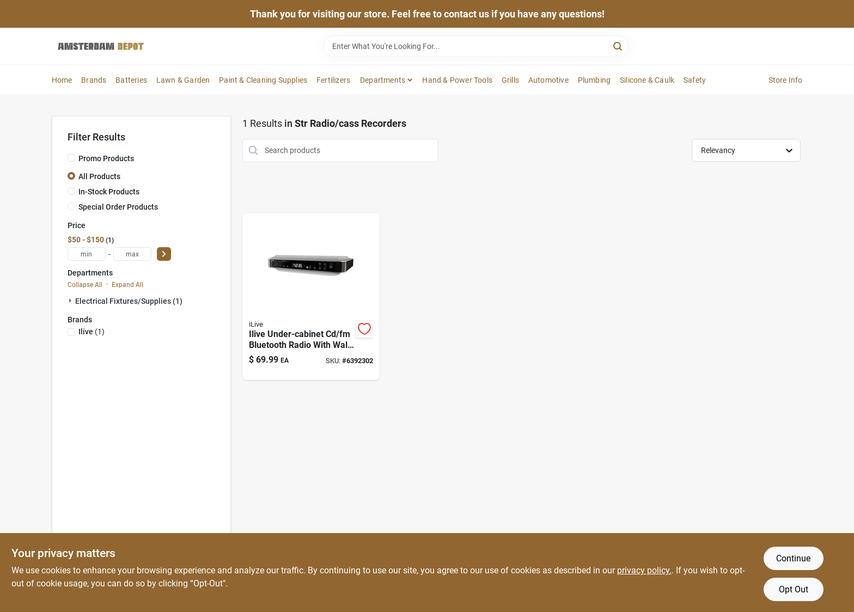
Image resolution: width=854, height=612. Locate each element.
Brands (93, 80)
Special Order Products (118, 207)
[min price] (87, 254)
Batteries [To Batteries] (131, 80)
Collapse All (85, 285)
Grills (510, 80)
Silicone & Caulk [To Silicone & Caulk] (647, 80)
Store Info (785, 80)
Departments (382, 80)
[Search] (618, 45)
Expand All (127, 285)
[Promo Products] (71, 158)
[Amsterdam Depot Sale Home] (101, 46)
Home (62, 80)
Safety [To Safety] (695, 80)
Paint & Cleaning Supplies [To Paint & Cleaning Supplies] (263, 80)
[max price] (132, 254)
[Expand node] (71, 300)
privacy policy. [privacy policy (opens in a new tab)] (644, 570)
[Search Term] (476, 46)
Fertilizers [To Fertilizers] (333, 80)
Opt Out (793, 589)
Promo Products (106, 158)
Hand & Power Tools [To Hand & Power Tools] (457, 80)
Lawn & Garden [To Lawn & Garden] (183, 80)
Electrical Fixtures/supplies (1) (128, 301)
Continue (793, 558)
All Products (99, 176)
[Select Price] (164, 254)
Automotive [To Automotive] (548, 80)
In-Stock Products (108, 191)
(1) (91, 331)
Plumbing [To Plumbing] (594, 80)
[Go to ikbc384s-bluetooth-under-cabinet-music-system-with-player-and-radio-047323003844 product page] (311, 296)
